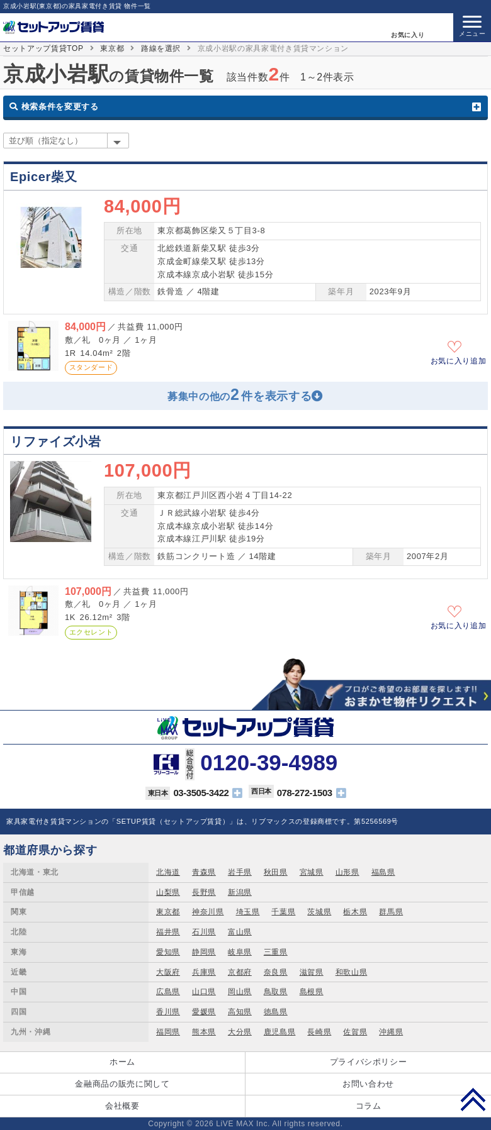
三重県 (276, 952)
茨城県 (319, 911)
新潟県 (240, 892)
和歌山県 (352, 972)
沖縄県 (391, 1032)
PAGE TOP (473, 1099)
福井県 (168, 932)
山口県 (204, 991)
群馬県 (391, 911)
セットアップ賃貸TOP (43, 48)
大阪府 (168, 972)
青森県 (204, 872)
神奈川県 (208, 911)
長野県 (204, 892)
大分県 (240, 1032)
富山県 (240, 932)
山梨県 (168, 892)
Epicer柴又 (43, 177)
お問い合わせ (368, 1083)
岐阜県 (240, 952)
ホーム (122, 1061)
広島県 (168, 991)
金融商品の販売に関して (122, 1083)
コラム (368, 1106)
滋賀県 (312, 972)
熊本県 (204, 1032)
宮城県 (312, 872)
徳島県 (276, 1011)
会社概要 (122, 1106)
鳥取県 (276, 991)
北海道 (168, 872)
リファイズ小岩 (55, 441)
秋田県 (276, 872)
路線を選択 (161, 48)
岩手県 (240, 872)
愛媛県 (204, 1011)
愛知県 (168, 952)
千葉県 (283, 911)
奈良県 (276, 972)
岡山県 (240, 991)
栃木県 (355, 911)
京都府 (240, 972)
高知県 (240, 1011)
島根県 (312, 991)
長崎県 (319, 1032)
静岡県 (204, 952)
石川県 (204, 932)
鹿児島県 (280, 1032)
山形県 (347, 872)
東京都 (112, 48)
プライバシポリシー (368, 1061)
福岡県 (168, 1032)
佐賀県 (355, 1032)
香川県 (168, 1011)
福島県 (383, 872)
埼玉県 (248, 911)
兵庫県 (204, 972)
